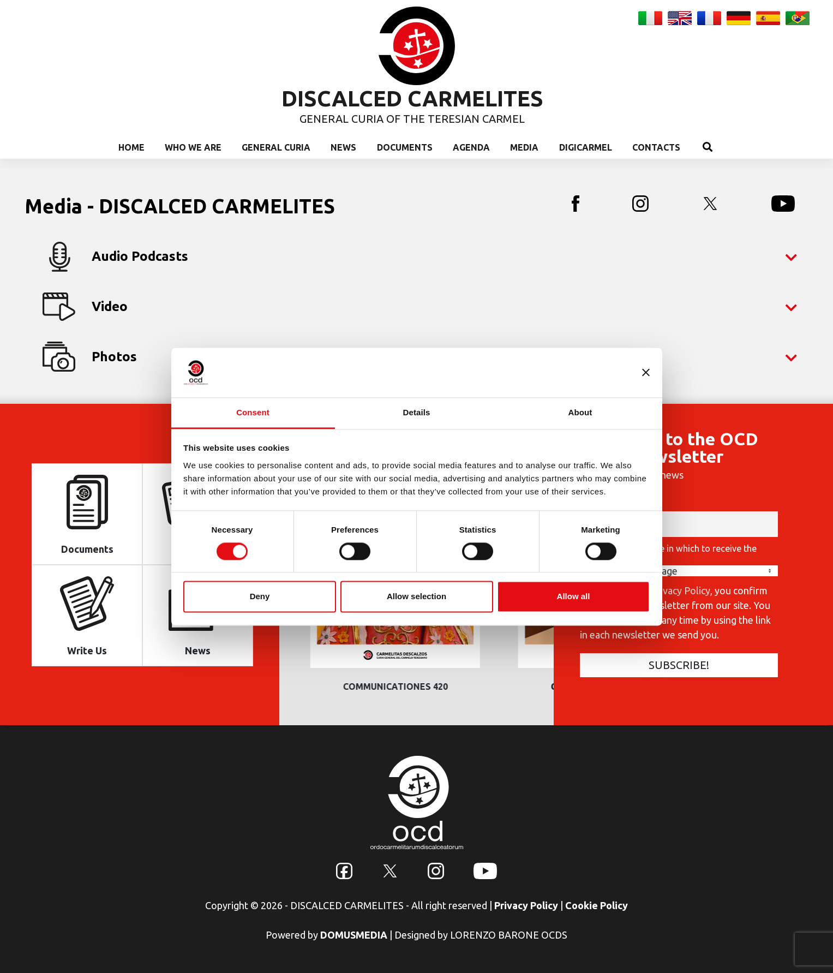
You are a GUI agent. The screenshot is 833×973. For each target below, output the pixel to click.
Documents (405, 147)
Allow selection (416, 596)
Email (591, 504)
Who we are (193, 147)
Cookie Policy (596, 905)
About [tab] (580, 412)
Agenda (471, 147)
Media (524, 147)
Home (131, 147)
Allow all (573, 596)
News (343, 147)
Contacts (656, 147)
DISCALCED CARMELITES (412, 98)
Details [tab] (416, 412)
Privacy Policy (526, 905)
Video (420, 307)
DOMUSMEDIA (353, 934)
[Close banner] (646, 372)
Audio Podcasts (420, 257)
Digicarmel (585, 147)
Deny (260, 596)
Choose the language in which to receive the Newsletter (668, 553)
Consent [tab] (252, 412)
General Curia (276, 147)
